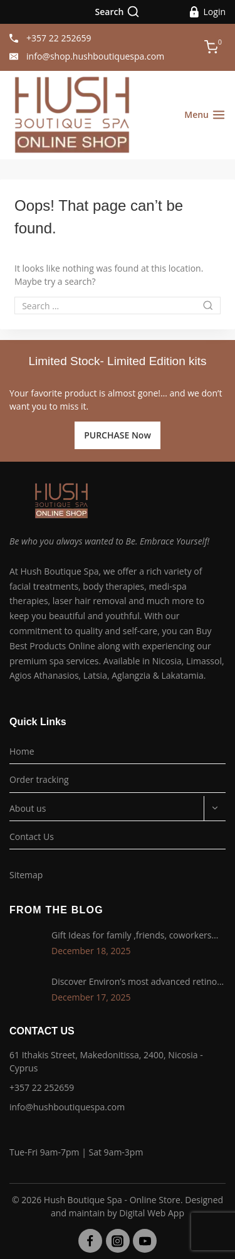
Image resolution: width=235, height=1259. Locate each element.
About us (27, 808)
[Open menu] (205, 115)
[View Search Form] (117, 12)
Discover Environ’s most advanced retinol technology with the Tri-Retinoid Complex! (136, 982)
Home (21, 751)
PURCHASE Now (117, 435)
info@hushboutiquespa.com (67, 1107)
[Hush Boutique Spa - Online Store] (72, 115)
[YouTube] (145, 1241)
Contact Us (31, 836)
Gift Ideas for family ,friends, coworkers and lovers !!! (131, 936)
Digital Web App (151, 1213)
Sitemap (26, 875)
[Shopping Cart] (215, 47)
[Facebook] (90, 1241)
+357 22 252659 (41, 1087)
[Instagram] (118, 1241)
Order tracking (39, 779)
